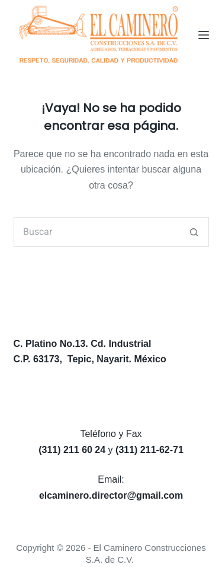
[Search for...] (96, 232)
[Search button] (194, 232)
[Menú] (203, 35)
